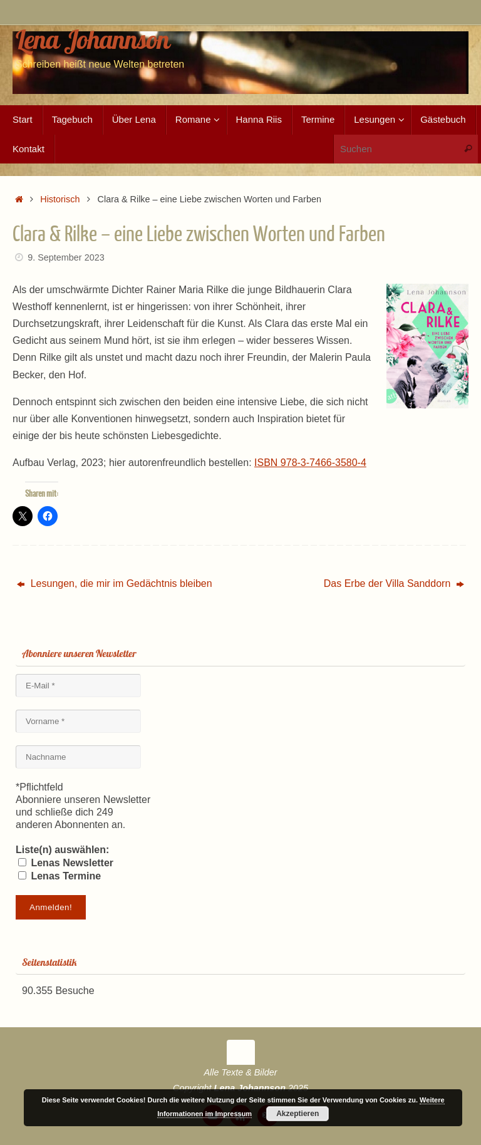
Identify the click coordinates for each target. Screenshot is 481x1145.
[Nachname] (78, 757)
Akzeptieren (297, 1113)
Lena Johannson (93, 39)
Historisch (60, 199)
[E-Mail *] (78, 685)
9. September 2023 (66, 257)
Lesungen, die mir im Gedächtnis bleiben (114, 583)
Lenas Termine (59, 876)
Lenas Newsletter (65, 862)
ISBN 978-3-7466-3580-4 (310, 462)
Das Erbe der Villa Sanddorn (394, 583)
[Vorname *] (78, 721)
